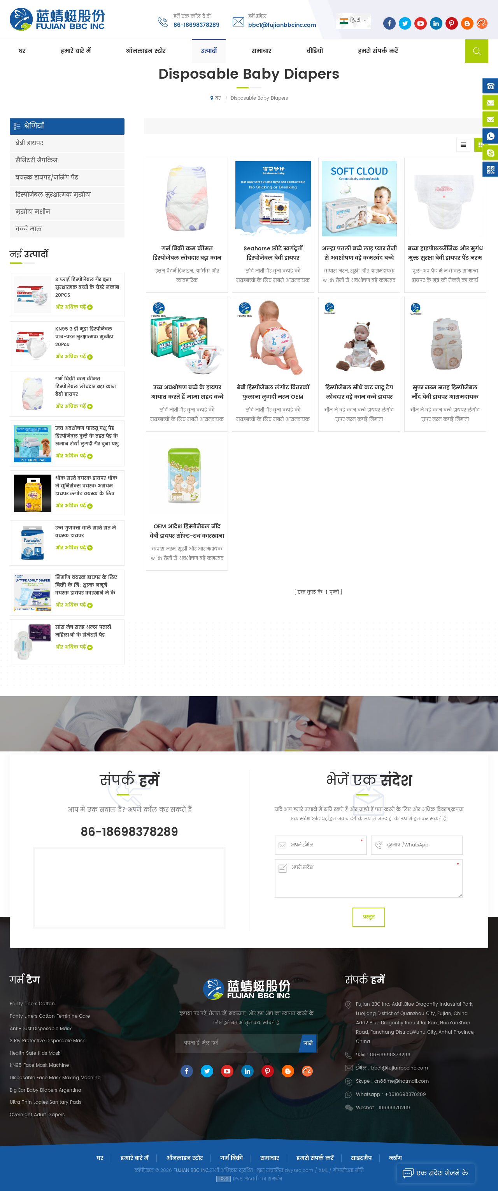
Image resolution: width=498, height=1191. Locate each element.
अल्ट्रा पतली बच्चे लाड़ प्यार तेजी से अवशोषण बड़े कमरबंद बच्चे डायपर (359, 253)
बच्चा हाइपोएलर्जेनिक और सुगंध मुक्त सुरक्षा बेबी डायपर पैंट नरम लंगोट (445, 253)
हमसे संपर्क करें (378, 51)
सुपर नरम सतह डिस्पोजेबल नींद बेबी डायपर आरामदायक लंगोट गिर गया (445, 392)
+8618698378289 (405, 1094)
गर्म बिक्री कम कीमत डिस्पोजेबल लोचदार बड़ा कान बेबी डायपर (187, 253)
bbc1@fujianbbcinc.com (282, 25)
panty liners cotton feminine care (50, 1016)
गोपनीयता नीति (348, 1170)
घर (22, 51)
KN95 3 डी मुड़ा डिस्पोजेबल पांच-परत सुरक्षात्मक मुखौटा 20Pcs (84, 336)
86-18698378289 (196, 25)
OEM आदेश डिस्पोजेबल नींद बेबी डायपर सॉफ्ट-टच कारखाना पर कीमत (187, 531)
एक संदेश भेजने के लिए (432, 1173)
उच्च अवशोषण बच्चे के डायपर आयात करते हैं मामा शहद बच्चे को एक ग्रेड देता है (187, 392)
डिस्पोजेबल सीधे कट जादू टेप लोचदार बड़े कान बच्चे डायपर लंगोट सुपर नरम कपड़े (359, 392)
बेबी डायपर (29, 143)
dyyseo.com (299, 1170)
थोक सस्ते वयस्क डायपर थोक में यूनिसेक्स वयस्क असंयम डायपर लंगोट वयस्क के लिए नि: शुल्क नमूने (86, 486)
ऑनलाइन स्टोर (146, 51)
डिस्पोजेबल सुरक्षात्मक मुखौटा (53, 195)
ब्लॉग (395, 1158)
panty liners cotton (32, 1004)
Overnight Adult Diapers (37, 1115)
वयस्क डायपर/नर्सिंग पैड (47, 178)
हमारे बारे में (76, 51)
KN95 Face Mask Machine (39, 1065)
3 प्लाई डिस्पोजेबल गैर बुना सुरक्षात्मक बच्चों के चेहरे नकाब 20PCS (87, 287)
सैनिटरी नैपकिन (37, 160)
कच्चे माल (29, 229)
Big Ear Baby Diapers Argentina (45, 1090)
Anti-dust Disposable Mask (41, 1029)
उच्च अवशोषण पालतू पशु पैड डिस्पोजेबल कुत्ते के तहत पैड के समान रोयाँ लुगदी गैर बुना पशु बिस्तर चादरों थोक (87, 436)
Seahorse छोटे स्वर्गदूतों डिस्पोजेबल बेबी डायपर (273, 253)
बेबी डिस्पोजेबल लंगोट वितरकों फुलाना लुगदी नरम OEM (273, 392)
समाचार (262, 51)
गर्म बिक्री (231, 1158)
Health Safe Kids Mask (35, 1053)
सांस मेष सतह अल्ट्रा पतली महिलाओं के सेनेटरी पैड (83, 631)
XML (323, 1170)
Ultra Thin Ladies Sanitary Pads (45, 1102)
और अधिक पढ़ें (74, 307)
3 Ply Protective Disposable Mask (47, 1041)
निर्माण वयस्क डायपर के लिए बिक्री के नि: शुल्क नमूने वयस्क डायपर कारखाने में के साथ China (86, 585)
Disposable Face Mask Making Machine (55, 1078)
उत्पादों (209, 51)
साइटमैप (361, 1158)
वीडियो (315, 51)
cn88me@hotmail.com (401, 1081)
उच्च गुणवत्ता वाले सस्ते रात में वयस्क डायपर (85, 532)
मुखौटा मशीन (33, 212)
